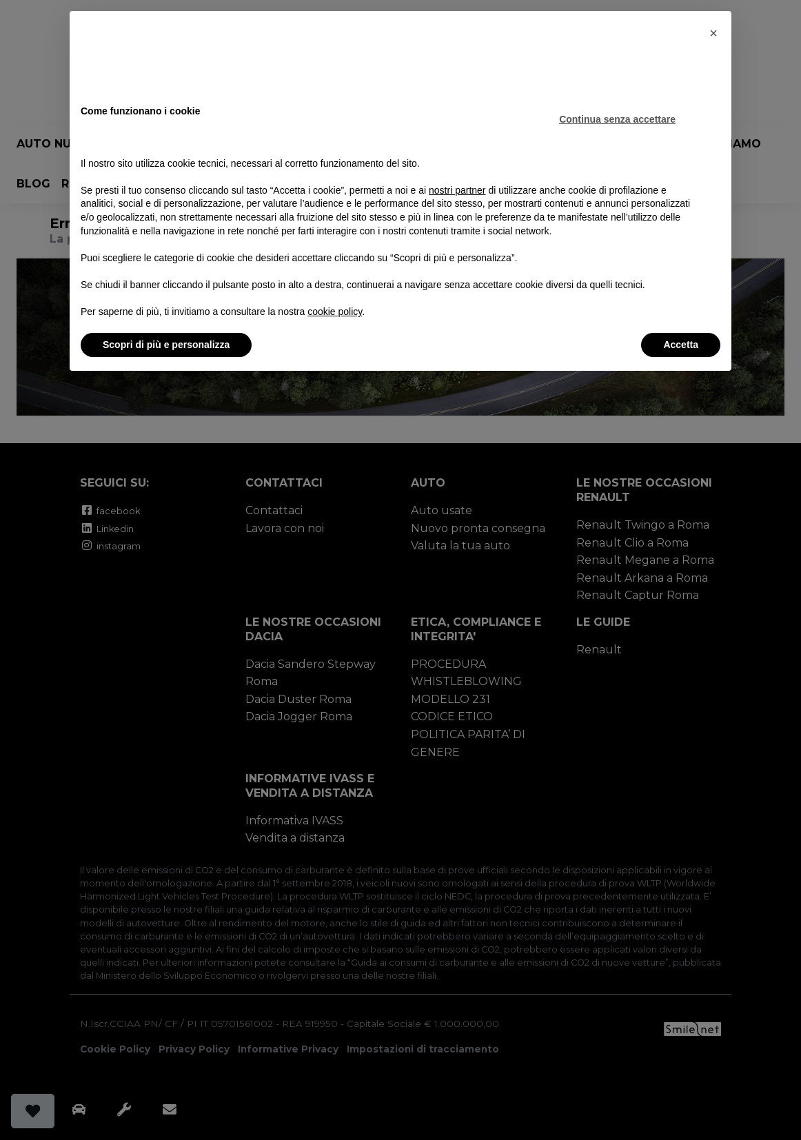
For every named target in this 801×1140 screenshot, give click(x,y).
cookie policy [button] (334, 311)
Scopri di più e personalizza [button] (166, 344)
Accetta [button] (680, 344)
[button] (713, 33)
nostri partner (457, 190)
